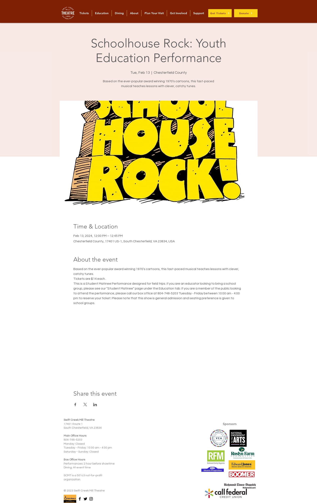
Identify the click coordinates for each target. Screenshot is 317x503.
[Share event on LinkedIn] (95, 404)
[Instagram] (91, 499)
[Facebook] (79, 499)
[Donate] (246, 13)
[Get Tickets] (220, 13)
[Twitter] (85, 499)
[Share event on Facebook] (75, 404)
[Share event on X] (85, 404)
